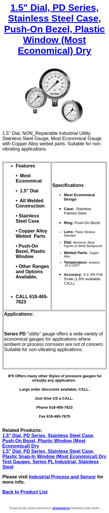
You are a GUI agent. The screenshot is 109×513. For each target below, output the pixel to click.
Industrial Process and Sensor (62, 476)
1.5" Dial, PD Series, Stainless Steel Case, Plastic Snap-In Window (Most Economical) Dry (54, 454)
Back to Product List (25, 491)
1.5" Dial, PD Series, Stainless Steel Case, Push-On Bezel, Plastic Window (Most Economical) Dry (54, 29)
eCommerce (61, 508)
